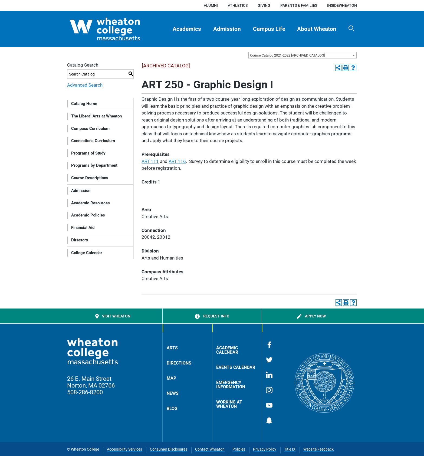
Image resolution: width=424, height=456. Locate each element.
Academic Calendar (227, 350)
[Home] (114, 29)
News (173, 393)
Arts (172, 347)
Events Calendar (235, 367)
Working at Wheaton (229, 404)
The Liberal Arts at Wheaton (96, 116)
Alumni (211, 5)
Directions (179, 363)
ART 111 (150, 161)
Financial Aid (82, 227)
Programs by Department (94, 165)
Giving (264, 5)
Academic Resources (90, 203)
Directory (79, 240)
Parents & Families (298, 5)
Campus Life (269, 29)
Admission (227, 29)
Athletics (238, 5)
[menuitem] (187, 29)
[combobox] (302, 55)
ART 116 (177, 161)
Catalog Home (84, 103)
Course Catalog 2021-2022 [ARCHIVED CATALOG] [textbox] (287, 55)
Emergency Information (230, 384)
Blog (172, 408)
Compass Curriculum (90, 128)
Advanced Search (85, 85)
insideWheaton (342, 5)
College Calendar (86, 252)
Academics (187, 29)
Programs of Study (88, 153)
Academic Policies (88, 215)
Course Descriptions (89, 177)
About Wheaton (316, 29)
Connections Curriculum (93, 140)
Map (171, 378)
